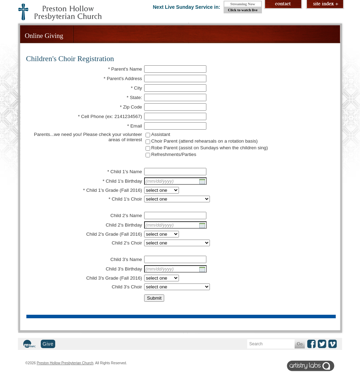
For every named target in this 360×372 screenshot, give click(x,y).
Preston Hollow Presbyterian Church (65, 363)
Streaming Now (242, 4)
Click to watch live (242, 10)
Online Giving (44, 35)
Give (48, 344)
